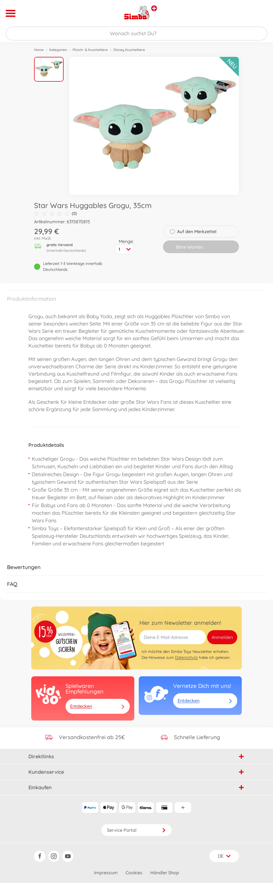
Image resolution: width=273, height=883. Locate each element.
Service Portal (136, 830)
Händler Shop (164, 872)
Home (39, 50)
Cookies (134, 872)
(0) (55, 214)
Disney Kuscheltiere (129, 50)
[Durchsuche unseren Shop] (136, 33)
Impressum (106, 872)
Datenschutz (186, 657)
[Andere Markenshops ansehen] (154, 8)
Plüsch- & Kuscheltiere (90, 50)
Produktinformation (31, 298)
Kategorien (58, 50)
